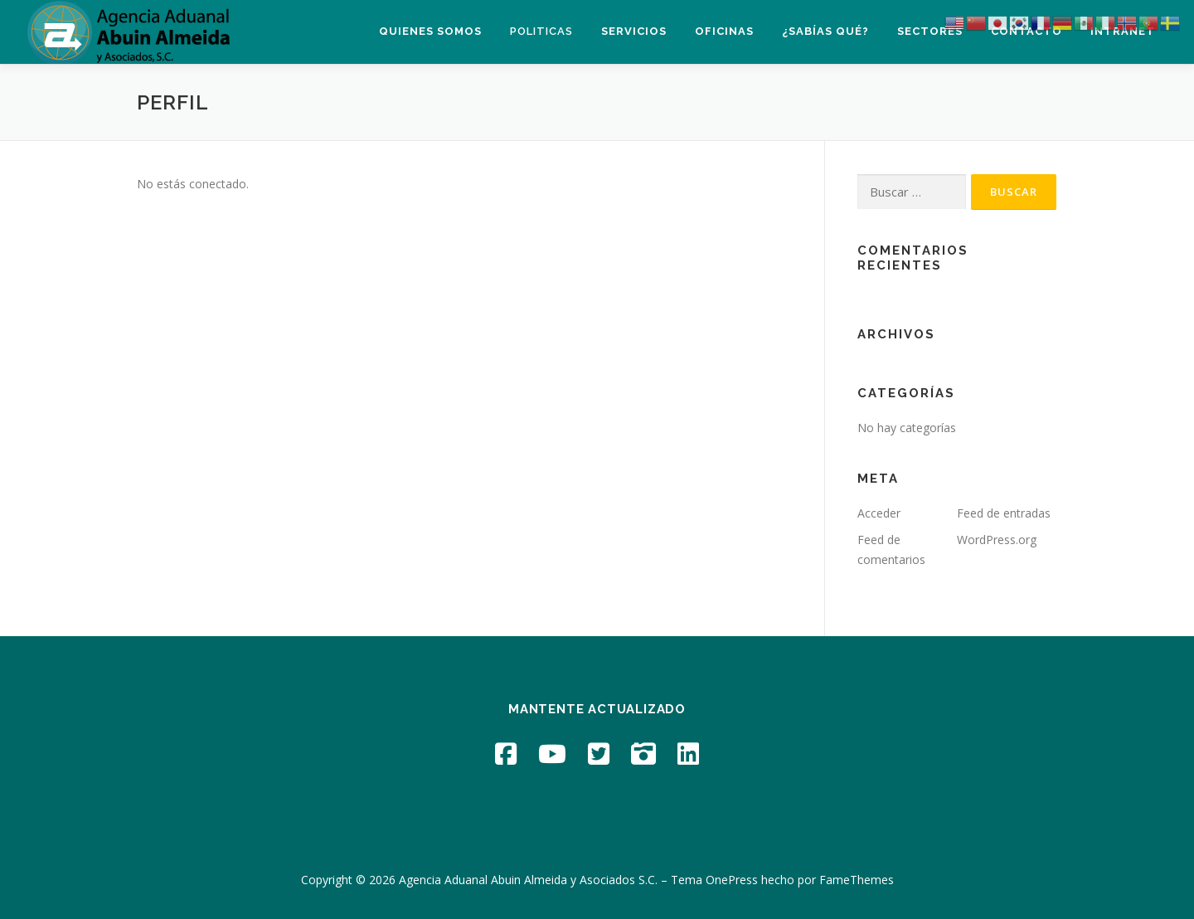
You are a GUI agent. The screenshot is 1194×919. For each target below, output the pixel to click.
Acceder (878, 513)
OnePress (732, 879)
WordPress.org (996, 539)
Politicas (541, 31)
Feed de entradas (1004, 513)
